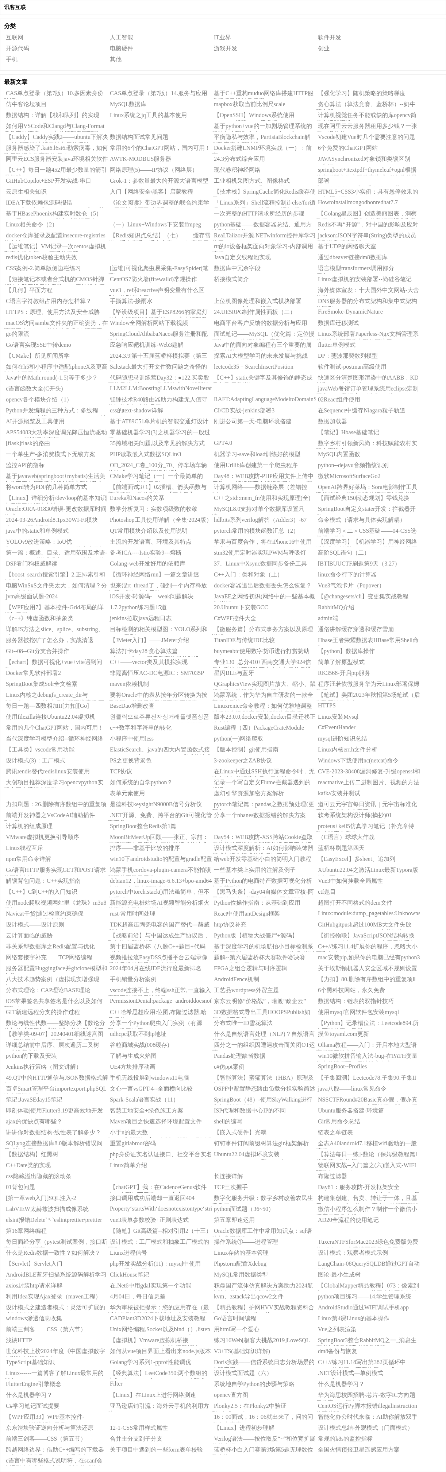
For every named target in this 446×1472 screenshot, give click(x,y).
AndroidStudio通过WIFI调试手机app (363, 1307)
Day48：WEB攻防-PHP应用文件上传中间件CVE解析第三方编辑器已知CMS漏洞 (263, 477)
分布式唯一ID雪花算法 (243, 1023)
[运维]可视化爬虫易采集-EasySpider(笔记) (158, 269)
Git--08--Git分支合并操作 (37, 651)
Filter (116, 1383)
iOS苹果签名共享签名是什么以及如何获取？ (53, 1002)
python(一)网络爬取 (238, 738)
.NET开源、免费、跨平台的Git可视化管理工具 (160, 816)
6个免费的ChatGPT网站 (348, 148)
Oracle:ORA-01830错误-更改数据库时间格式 (55, 510)
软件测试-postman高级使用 (352, 367)
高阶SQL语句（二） (344, 552)
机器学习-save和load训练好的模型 (257, 454)
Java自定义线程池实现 (242, 257)
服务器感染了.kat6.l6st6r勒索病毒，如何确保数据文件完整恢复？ (56, 149)
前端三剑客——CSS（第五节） (46, 1439)
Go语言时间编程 (235, 1318)
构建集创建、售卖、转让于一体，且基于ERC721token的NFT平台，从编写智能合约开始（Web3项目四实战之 (367, 1199)
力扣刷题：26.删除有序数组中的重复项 (56, 804)
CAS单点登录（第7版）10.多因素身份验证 (53, 94)
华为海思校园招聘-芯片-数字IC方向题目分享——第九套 (365, 1396)
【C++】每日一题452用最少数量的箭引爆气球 (55, 171)
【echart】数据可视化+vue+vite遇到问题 (53, 663)
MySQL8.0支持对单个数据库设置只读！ (258, 510)
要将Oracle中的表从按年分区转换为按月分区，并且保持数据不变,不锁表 (157, 696)
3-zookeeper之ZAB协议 (243, 760)
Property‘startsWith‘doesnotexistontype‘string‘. (161, 1208)
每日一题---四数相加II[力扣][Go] (47, 706)
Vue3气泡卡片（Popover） (351, 585)
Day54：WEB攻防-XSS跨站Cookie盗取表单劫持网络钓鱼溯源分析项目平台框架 (262, 838)
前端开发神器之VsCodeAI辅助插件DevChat (49, 816)
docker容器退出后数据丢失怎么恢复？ (263, 585)
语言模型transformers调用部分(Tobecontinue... (355, 269)
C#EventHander (336, 727)
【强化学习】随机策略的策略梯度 (361, 93)
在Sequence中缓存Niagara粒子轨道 (361, 410)
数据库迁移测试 (338, 323)
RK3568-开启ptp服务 (344, 673)
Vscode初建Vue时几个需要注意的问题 (366, 137)
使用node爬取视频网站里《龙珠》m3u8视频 (55, 904)
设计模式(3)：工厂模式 (35, 760)
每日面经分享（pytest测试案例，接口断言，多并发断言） (55, 1243)
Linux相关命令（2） (32, 224)
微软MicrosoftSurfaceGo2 (349, 476)
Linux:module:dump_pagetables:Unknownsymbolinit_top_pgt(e (369, 913)
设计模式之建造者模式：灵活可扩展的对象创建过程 (54, 1308)
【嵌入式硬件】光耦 (240, 1132)
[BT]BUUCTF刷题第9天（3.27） (359, 563)
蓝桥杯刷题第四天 (341, 848)
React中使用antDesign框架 (247, 913)
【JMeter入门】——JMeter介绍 (149, 640)
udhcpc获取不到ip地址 (138, 1034)
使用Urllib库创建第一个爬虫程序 (256, 465)
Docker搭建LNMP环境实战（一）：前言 (262, 149)
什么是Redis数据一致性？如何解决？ (53, 1253)
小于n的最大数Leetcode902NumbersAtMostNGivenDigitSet (160, 1133)
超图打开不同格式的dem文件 (355, 903)
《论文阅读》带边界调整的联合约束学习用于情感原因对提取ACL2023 (158, 203)
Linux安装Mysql (338, 717)
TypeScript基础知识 (30, 1362)
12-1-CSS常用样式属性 (139, 1428)
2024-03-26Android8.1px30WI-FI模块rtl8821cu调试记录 (51, 521)
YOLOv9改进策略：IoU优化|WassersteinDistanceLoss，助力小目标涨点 (54, 543)
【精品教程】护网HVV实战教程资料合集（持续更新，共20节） (263, 1308)
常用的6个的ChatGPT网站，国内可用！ (160, 148)
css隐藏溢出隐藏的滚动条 (39, 1176)
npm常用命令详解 (28, 859)
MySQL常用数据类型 (241, 1274)
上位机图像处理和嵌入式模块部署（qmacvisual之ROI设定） (256, 302)
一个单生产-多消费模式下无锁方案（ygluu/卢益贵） (49, 455)
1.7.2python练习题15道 (138, 607)
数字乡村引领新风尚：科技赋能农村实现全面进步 (366, 444)
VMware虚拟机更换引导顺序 (42, 837)
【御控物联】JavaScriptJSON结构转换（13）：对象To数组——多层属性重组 (366, 936)
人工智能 (121, 37)
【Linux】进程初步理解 (244, 1428)
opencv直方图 (231, 1395)
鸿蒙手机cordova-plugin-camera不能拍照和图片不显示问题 (159, 871)
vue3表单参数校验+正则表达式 (149, 1220)
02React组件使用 (339, 399)
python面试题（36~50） (244, 1209)
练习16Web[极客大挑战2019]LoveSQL (262, 1340)
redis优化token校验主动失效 (41, 257)
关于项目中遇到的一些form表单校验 (156, 1449)
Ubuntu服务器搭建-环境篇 (351, 1110)
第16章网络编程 (26, 1231)
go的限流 (17, 334)
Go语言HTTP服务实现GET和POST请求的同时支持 (55, 871)
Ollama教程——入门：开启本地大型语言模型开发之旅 (366, 1046)
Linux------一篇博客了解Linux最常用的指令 (54, 1374)
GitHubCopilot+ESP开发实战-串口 (48, 181)
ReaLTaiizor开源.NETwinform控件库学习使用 (264, 236)
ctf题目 (327, 892)
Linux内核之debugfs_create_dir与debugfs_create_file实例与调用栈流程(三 (54, 696)
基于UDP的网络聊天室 (347, 246)
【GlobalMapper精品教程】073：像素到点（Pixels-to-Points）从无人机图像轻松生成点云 (367, 1286)
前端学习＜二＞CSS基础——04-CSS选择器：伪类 (366, 532)
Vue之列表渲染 (337, 1329)
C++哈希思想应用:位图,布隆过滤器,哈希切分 (157, 1013)
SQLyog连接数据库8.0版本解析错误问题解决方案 (53, 1144)
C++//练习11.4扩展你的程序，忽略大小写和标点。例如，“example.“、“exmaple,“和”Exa (367, 947)
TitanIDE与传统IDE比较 (244, 640)
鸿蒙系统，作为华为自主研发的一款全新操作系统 (262, 696)
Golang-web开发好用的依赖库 (147, 563)
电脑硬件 (121, 48)
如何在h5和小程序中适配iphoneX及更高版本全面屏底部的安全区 (56, 368)
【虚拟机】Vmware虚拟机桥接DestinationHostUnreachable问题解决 (153, 1341)
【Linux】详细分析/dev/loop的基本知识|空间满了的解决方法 (55, 499)
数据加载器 (332, 421)
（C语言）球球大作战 (346, 837)
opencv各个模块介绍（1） (39, 399)
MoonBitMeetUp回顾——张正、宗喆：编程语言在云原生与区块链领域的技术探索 (158, 838)
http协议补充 (230, 924)
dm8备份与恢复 (337, 1351)
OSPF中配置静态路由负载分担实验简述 (264, 1088)
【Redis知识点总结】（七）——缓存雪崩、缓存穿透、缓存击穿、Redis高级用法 (159, 236)
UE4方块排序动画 (132, 1067)
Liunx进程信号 (128, 1253)
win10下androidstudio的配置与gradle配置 (161, 859)
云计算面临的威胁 (29, 935)
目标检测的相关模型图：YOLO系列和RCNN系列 (158, 630)
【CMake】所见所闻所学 (38, 356)
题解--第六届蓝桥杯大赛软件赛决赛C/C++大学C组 (258, 958)
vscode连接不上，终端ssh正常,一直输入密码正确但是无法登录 (159, 991)
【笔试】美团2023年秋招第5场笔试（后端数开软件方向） (368, 696)
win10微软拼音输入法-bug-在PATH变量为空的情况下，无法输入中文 (367, 1057)
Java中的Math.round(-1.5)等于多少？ (52, 377)
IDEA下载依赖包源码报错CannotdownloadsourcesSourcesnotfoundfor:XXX (56, 203)
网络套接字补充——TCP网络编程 (49, 957)
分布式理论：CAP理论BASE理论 (48, 990)
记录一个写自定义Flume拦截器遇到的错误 (261, 783)
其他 (116, 59)
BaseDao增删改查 (132, 706)
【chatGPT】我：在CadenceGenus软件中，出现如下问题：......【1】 (157, 1188)
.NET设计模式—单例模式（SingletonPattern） (349, 1374)
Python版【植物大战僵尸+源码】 (256, 935)
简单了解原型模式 (341, 662)
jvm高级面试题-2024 (32, 596)
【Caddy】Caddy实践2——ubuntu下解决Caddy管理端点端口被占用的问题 (56, 138)
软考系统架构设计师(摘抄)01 (355, 815)
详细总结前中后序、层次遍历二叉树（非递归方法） (51, 1046)
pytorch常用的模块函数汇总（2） (256, 531)
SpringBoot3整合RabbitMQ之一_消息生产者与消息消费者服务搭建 (366, 1341)
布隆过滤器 (332, 1176)
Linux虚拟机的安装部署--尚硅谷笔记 (365, 279)
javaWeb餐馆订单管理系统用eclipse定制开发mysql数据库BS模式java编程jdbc (367, 389)
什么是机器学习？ (341, 1384)
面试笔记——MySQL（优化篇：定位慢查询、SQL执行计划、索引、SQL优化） (264, 335)
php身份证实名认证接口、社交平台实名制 (160, 1155)
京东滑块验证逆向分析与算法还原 (49, 1428)
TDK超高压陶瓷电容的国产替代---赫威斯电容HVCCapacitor (158, 925)
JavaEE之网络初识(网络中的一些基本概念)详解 (263, 597)
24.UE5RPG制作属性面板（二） (255, 312)
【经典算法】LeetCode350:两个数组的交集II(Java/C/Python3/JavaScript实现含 (157, 1374)
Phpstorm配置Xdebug (240, 1264)
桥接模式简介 (231, 279)
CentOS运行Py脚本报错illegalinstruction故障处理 (366, 1407)
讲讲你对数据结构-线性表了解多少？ (53, 1132)
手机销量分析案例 (133, 979)
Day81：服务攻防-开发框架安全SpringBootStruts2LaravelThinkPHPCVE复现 (368, 1188)
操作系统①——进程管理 (246, 1242)
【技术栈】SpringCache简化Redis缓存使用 (264, 193)
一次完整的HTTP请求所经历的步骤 (259, 213)
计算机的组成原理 (29, 826)
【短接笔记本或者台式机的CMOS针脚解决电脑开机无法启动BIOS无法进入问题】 (54, 280)
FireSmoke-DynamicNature (350, 311)
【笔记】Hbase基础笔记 (348, 432)
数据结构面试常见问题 (139, 137)
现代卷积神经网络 (237, 170)
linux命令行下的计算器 (347, 574)
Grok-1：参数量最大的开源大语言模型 (159, 181)
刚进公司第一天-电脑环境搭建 (253, 421)
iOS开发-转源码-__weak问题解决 (151, 596)
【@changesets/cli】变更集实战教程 (363, 596)
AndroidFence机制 (236, 979)
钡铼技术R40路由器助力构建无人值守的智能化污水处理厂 (157, 400)
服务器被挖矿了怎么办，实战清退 (49, 640)
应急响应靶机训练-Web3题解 (147, 345)
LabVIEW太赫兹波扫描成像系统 (47, 1209)
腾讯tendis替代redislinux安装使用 (48, 771)
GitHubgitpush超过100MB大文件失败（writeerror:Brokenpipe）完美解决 (363, 925)
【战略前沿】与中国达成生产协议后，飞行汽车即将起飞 (158, 936)
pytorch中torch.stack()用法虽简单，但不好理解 (158, 893)
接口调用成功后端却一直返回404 (152, 1198)
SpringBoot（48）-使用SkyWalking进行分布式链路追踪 (262, 1100)
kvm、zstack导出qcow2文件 (249, 1296)
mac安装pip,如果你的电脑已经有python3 (369, 957)
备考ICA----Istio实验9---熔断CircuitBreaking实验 (145, 553)
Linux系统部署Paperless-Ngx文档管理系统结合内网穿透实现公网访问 (367, 335)
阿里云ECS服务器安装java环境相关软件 (57, 159)
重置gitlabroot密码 (133, 1143)
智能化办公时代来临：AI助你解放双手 (368, 1417)
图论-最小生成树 (339, 1274)
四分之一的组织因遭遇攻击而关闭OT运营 (263, 1046)
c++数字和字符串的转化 (141, 728)
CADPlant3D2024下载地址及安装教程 (157, 1318)
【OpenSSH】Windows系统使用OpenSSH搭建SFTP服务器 (253, 116)
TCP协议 (121, 771)
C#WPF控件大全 (235, 618)
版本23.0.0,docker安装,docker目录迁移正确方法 (264, 718)
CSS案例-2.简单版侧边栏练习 (43, 268)
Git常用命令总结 (339, 1121)
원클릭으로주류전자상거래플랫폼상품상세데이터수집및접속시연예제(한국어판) (158, 718)
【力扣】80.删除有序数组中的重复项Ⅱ (367, 979)
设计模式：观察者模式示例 (353, 1253)
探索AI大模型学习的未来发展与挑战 (261, 356)
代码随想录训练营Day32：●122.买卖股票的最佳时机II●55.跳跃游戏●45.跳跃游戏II (158, 378)
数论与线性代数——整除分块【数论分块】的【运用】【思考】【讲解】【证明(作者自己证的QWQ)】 (54, 1024)
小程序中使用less (132, 738)
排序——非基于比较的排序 (145, 848)
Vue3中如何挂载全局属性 (350, 881)
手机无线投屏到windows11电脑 (149, 1078)
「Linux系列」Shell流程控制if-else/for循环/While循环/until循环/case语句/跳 (263, 203)
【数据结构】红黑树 (32, 1154)
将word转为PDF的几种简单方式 (46, 487)
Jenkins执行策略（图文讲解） (44, 1067)
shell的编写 (228, 1121)
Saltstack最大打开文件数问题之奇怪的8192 (157, 368)
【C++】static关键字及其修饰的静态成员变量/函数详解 (262, 378)
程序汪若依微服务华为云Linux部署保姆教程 (367, 685)
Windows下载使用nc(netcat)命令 (358, 760)
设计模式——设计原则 (35, 924)
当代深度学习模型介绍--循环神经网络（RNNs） (53, 739)
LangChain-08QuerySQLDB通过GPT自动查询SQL (368, 1265)
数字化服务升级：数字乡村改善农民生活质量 (262, 1199)
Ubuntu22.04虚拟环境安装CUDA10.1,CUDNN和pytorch (248, 1155)
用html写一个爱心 (236, 1329)
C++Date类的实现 (28, 1165)
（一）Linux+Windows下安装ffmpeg (155, 224)
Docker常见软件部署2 (33, 673)
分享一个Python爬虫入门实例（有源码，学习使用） (155, 1024)
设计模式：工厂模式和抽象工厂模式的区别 (158, 1243)
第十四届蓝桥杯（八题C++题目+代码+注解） (156, 947)
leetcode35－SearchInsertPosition (253, 367)
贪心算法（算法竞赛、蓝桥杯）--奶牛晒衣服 (365, 105)
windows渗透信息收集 (34, 1318)
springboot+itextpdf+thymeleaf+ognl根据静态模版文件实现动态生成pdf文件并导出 (366, 171)
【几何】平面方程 (29, 290)
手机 (12, 59)
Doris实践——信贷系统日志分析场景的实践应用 (263, 1363)
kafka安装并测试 (339, 793)
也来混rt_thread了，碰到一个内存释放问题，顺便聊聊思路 (157, 586)
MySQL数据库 (128, 104)
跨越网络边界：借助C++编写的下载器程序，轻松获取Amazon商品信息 (54, 1450)
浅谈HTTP (19, 1340)
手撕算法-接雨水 (131, 301)
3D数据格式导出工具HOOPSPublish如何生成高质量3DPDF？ (261, 1013)
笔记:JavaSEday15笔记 (34, 1099)
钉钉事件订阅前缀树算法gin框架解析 (261, 1143)
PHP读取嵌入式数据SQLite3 (145, 454)
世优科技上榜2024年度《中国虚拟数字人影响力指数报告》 (54, 1352)
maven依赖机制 (129, 684)
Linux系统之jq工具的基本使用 (148, 115)
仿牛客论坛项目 (26, 104)
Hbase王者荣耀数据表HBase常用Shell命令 (367, 641)
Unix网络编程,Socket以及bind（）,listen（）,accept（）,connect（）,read (159, 1330)
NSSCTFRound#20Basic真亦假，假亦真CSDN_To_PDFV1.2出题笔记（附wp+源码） (367, 1100)
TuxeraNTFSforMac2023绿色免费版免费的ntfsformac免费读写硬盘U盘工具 (367, 1243)
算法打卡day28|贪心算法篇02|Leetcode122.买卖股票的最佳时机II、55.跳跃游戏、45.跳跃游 (158, 652)
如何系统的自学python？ (141, 782)
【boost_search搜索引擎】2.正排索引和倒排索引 (54, 575)
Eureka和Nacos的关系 (137, 498)
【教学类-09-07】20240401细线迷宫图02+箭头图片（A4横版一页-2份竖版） (53, 1035)
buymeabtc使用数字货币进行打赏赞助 (261, 651)
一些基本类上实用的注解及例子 (255, 870)
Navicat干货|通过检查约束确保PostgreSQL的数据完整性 (44, 914)
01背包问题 (20, 1187)
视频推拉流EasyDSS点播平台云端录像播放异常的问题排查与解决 (158, 958)
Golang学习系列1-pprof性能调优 (150, 1362)
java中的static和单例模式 (37, 531)
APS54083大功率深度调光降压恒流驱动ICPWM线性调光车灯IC (55, 433)
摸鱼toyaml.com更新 (343, 1034)
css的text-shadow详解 (136, 410)
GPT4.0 (223, 443)
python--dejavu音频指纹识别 (353, 465)
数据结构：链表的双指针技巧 (356, 1001)
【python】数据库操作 (346, 651)
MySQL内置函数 (339, 454)
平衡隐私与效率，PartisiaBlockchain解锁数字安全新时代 (261, 138)
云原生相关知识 (26, 192)
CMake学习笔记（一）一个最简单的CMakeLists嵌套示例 (155, 477)
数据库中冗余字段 (237, 268)
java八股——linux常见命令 (352, 1088)
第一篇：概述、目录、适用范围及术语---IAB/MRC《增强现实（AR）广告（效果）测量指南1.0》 (55, 553)
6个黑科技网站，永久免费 (351, 990)
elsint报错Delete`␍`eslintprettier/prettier (54, 1220)
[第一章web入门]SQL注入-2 (41, 1198)
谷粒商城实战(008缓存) (139, 1045)
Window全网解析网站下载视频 (149, 323)
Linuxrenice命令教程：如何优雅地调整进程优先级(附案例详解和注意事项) (262, 707)
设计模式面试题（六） (243, 1373)
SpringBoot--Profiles (342, 1066)
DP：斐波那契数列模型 (348, 356)
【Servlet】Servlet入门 (34, 1264)
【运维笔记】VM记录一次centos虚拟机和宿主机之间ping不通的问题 (55, 247)
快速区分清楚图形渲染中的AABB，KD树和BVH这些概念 (367, 378)
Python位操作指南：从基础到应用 (257, 903)
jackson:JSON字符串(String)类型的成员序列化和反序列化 (366, 236)
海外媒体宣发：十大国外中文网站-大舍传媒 (367, 291)
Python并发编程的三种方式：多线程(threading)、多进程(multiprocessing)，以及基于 (55, 411)
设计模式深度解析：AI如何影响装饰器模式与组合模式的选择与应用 (263, 849)
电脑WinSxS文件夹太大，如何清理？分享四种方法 (55, 586)
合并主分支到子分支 (136, 1439)
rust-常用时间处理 (132, 913)
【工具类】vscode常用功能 (40, 749)
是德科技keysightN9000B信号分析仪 (156, 804)
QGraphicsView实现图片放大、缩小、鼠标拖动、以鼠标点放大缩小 (264, 685)
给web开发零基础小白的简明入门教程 (262, 859)
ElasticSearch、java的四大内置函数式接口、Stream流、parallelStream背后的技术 (159, 750)
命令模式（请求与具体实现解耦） (361, 520)
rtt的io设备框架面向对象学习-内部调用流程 (262, 247)
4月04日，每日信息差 (137, 1296)
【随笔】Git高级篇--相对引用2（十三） (161, 1231)
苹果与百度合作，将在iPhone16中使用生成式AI (262, 543)
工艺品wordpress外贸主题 (246, 990)
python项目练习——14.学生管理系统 (364, 1296)
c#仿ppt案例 (229, 1067)
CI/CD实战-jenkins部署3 (244, 410)
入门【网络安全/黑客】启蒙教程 (151, 192)
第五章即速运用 (234, 1220)
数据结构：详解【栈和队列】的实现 (52, 115)
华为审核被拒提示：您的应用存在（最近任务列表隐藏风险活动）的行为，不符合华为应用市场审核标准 (158, 1308)
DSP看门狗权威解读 (31, 563)
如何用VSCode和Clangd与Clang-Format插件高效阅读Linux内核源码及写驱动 (54, 127)
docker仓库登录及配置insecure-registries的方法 (54, 236)
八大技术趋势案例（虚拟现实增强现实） (51, 980)
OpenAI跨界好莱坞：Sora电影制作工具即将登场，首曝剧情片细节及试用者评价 (367, 488)
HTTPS (327, 705)
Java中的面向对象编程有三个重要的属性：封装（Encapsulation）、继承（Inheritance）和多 (262, 346)
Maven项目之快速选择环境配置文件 (156, 1121)
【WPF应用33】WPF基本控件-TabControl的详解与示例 (44, 1418)
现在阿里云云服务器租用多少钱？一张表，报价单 (366, 127)
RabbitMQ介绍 (336, 607)
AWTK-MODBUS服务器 (141, 159)
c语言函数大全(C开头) (34, 388)
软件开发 (329, 37)
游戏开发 (225, 48)
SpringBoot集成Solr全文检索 (41, 684)
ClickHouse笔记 (129, 1274)
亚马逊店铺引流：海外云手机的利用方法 (158, 1407)
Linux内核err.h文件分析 (347, 749)
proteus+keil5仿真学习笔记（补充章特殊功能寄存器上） (365, 827)
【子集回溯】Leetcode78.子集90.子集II (367, 1078)
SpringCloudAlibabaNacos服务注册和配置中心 (158, 335)
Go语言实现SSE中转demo (38, 345)
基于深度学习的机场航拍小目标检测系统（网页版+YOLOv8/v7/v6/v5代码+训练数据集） (264, 947)
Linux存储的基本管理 (241, 1253)
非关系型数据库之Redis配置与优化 (50, 946)
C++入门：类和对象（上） (248, 574)
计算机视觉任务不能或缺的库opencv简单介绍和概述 (366, 116)
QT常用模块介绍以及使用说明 (149, 531)
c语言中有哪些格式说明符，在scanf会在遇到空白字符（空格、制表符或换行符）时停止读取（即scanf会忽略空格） (54, 1461)
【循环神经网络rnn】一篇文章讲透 (154, 574)
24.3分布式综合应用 (239, 159)
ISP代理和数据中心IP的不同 (250, 1110)
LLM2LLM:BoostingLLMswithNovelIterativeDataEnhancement (161, 388)
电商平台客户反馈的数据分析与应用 (260, 323)
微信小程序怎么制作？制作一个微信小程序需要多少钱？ (366, 1210)
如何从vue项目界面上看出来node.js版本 (160, 1351)
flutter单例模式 (336, 345)
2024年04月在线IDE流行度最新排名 (155, 968)
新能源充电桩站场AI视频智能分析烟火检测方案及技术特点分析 (158, 904)
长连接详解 (228, 1176)
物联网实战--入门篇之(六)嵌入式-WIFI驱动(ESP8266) (366, 1166)
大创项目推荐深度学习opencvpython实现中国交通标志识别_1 (53, 783)
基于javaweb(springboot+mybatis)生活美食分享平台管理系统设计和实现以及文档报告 (54, 477)
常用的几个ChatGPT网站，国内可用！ (55, 728)
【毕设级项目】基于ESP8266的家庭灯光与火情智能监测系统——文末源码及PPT (158, 313)
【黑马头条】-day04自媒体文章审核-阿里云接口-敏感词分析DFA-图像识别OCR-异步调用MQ (263, 893)
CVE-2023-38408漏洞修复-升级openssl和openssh (368, 772)
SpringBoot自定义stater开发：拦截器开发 (366, 510)
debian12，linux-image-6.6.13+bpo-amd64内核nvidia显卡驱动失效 (160, 882)
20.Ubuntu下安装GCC (241, 607)
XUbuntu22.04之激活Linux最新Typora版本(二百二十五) (367, 871)
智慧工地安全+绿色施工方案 (146, 1110)
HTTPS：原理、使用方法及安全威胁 (53, 312)
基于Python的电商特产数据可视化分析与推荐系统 (262, 882)
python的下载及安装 (31, 1056)
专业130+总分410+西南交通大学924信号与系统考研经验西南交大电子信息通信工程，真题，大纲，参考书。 (261, 663)
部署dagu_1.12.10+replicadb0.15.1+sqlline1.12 (366, 182)
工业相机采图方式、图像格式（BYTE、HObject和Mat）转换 (252, 182)
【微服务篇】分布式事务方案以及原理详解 (262, 630)
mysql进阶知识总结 (342, 738)
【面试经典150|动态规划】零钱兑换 (364, 498)
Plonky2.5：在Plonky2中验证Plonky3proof (249, 1407)
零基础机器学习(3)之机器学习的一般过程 (159, 433)
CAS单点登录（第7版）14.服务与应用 (158, 93)
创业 (324, 48)
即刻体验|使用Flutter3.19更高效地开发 (54, 1110)
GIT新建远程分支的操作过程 (43, 1012)
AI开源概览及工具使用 (35, 421)
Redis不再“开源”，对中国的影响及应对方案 (367, 225)
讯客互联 (15, 7)
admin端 (328, 618)
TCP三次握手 (231, 1187)
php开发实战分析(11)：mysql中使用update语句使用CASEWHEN (154, 1265)
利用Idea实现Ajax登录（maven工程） (53, 1296)
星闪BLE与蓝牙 (234, 673)
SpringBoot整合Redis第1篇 (143, 826)
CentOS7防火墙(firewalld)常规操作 (153, 279)
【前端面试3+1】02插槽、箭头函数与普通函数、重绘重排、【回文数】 (157, 488)
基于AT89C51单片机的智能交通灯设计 (159, 421)
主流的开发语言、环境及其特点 (151, 542)
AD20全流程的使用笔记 (348, 1220)
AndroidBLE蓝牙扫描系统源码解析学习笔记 (55, 1275)
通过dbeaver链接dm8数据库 (353, 257)
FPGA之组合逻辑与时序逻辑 (250, 968)
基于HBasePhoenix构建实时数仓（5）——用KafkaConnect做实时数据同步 (53, 214)
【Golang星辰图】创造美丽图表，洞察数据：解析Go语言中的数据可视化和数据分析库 (366, 214)
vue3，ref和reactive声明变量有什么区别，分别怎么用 (156, 291)
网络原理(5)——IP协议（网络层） (154, 170)
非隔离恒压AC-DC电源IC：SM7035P (157, 673)
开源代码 (17, 48)
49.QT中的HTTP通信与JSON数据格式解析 (56, 1079)
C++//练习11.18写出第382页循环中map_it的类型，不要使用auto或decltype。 (361, 1363)
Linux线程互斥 (24, 848)
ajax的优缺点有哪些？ (34, 1121)
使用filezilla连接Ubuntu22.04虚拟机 (50, 717)
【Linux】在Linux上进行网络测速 (153, 1395)
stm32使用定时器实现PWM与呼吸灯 (260, 552)
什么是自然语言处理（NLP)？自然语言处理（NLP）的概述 (263, 1035)
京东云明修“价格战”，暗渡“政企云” (260, 1001)
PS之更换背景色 (130, 760)
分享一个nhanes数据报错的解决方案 (260, 815)
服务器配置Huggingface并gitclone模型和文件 (55, 969)
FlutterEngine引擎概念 (33, 1384)
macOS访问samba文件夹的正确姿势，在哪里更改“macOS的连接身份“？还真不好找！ (56, 324)
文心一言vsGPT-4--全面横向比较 (151, 1088)
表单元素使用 (127, 793)
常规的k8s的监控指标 (345, 1439)
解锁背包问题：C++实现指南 (43, 881)
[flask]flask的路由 (28, 443)
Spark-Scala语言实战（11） (144, 1099)
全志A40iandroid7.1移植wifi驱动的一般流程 (366, 1144)
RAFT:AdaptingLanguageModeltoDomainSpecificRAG (265, 399)
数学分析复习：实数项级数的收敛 (153, 509)
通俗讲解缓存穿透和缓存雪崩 (356, 629)
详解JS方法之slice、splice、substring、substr (54, 630)
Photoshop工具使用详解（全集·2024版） (161, 520)
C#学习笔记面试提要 (32, 1406)
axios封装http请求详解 (34, 1285)
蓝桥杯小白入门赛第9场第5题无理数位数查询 (262, 1450)
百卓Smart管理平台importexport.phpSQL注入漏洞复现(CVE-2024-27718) (55, 1089)
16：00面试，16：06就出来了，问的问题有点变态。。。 (262, 1418)
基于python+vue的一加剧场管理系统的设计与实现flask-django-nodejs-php (262, 127)
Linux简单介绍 (128, 1165)
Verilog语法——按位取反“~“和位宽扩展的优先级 (263, 1440)
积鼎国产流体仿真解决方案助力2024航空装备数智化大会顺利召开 (262, 1286)
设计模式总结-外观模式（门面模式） (365, 1428)
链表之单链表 (335, 1132)
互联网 (14, 37)
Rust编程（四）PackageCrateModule (259, 728)
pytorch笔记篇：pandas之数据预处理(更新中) (263, 805)
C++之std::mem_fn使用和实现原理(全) (262, 498)
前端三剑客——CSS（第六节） (46, 1329)
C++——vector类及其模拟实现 (149, 662)
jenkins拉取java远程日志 (141, 618)
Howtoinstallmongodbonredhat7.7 (358, 202)
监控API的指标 (25, 465)
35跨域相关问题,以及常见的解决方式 (157, 443)
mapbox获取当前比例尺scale (249, 104)
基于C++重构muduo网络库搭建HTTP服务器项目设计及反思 (263, 94)
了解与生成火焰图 (133, 1056)
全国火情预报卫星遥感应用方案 (359, 1449)
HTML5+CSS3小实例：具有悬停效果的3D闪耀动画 (367, 193)
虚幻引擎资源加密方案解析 (249, 793)
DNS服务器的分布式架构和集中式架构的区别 (366, 302)
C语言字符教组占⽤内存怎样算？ (49, 301)
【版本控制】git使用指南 (246, 749)
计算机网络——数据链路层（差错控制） (259, 488)
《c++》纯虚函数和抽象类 (39, 618)
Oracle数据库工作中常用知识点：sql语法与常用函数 (262, 1232)
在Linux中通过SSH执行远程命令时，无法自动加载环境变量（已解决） (263, 772)
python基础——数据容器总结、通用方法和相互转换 (262, 225)
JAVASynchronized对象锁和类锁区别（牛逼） (363, 160)
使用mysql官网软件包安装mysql (358, 1012)
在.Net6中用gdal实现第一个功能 (150, 1285)
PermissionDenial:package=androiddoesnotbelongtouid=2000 (161, 1001)
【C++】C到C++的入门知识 (41, 892)
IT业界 (222, 37)
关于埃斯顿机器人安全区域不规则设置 (367, 968)
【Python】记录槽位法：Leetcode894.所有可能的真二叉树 (367, 1024)
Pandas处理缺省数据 (239, 1056)
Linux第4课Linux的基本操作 (353, 1318)
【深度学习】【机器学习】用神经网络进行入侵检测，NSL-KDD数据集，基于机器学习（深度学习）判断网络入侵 (367, 543)
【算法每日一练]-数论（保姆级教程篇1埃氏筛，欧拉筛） (367, 1155)
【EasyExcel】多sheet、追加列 (356, 859)
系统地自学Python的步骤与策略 (254, 1384)
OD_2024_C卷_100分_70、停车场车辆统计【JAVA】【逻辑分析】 (157, 466)
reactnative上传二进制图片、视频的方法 (368, 782)
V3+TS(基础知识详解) (242, 1351)
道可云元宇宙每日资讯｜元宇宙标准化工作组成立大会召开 (366, 805)
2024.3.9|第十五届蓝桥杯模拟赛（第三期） (157, 357)
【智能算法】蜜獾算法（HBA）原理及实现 (263, 1079)
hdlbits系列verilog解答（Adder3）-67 (260, 520)
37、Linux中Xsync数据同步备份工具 (260, 563)
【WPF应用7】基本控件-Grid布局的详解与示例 (54, 608)
